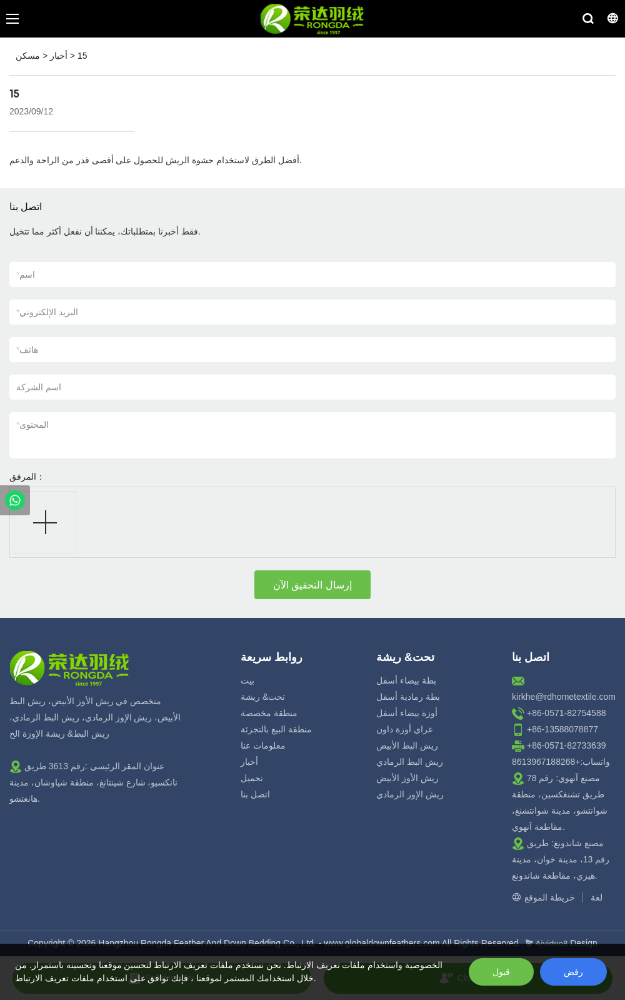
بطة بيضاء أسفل (406, 680)
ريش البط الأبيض (407, 745)
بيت (247, 680)
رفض (573, 972)
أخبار (59, 56)
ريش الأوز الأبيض (407, 778)
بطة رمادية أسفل (408, 697)
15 (83, 56)
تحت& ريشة (263, 697)
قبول (501, 972)
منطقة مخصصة (269, 713)
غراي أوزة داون (404, 729)
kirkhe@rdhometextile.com (564, 697)
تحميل (252, 778)
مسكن (28, 56)
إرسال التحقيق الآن (312, 585)
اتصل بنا (255, 794)
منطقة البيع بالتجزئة (276, 729)
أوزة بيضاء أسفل (407, 713)
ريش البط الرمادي (409, 762)
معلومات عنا (263, 745)
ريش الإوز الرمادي (410, 794)
